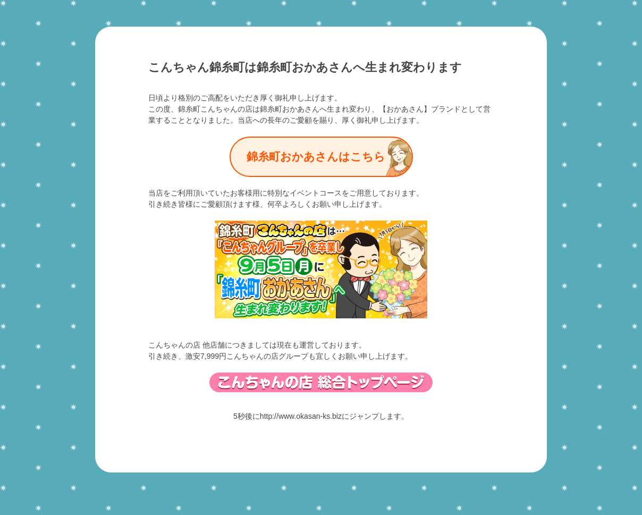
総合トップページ (321, 382)
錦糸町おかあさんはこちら (316, 156)
